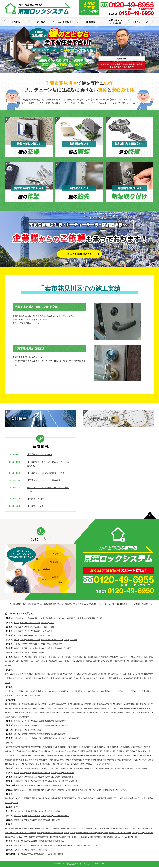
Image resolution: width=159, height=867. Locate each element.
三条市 (53, 721)
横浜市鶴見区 (141, 704)
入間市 (21, 691)
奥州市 (46, 627)
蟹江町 (107, 764)
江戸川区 (38, 674)
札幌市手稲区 (96, 618)
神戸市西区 (96, 798)
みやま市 (16, 837)
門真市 (125, 790)
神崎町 (136, 661)
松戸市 (117, 657)
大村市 (30, 841)
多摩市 (90, 678)
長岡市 (16, 721)
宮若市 (37, 837)
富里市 (27, 661)
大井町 (138, 713)
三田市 (115, 798)
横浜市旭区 (22, 704)
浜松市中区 (69, 768)
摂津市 (113, 790)
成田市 (99, 661)
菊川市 (133, 768)
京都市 (16, 781)
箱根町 (13, 717)
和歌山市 (48, 785)
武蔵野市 (14, 678)
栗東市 (59, 773)
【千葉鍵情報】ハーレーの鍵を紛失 (43, 480)
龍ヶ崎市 (52, 644)
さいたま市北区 (87, 691)
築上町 (134, 837)
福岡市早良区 (40, 828)
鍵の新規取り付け (73, 604)
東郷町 (111, 760)
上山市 (47, 635)
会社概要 (121, 604)
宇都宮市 (17, 648)
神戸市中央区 (41, 798)
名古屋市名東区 (54, 751)
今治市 (34, 820)
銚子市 (10, 665)
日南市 (46, 850)
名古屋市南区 (100, 755)
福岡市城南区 (72, 828)
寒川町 (114, 713)
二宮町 (126, 713)
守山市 (34, 773)
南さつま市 (45, 854)
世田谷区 (137, 674)
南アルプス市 (37, 734)
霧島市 (24, 854)
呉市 (16, 807)
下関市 (22, 811)
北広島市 (29, 618)
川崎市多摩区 (117, 708)
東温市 (22, 820)
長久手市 (57, 760)
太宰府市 (92, 833)
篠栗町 (85, 837)
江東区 (44, 674)
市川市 (22, 657)
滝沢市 (16, 627)
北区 (49, 674)
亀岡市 (28, 781)
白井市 (71, 661)
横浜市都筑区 (130, 704)
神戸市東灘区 (106, 798)
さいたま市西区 (115, 691)
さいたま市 (46, 691)
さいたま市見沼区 (73, 691)
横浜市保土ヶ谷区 (26, 708)
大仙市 (34, 631)
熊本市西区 (27, 846)
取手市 (46, 644)
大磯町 (120, 713)
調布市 (150, 674)
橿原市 (70, 777)
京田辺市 (66, 781)
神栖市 (59, 644)
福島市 (22, 640)
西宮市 (132, 798)
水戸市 (22, 644)
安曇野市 (46, 738)
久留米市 (32, 833)
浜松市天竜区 (19, 768)
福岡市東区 (9, 828)
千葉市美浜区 (76, 657)
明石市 (15, 803)
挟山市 (33, 691)
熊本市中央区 (38, 846)
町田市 (96, 678)
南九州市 (54, 854)
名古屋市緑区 (128, 751)
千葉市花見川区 (53, 657)
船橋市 (16, 657)
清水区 (92, 768)
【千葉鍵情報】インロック (39, 454)
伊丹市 (138, 798)
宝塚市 (126, 798)
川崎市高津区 (95, 708)
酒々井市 (20, 661)
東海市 (70, 760)
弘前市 (37, 623)
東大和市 (103, 678)
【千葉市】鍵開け (35, 499)
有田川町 (75, 785)
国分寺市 (66, 678)
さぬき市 (56, 816)
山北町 (149, 713)
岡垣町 (79, 837)
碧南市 (39, 760)
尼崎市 (150, 798)
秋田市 (28, 631)
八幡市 (53, 781)
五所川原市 (24, 623)
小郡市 (111, 833)
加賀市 (34, 730)
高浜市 (33, 760)
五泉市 (34, 721)
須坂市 (28, 738)
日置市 (30, 854)
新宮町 (115, 837)
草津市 (53, 773)
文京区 (54, 674)
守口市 (119, 790)
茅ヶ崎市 (67, 713)
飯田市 (77, 738)
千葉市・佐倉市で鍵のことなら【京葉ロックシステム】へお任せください (38, 9)
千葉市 (146, 657)
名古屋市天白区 (26, 755)
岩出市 (41, 785)
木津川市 (73, 781)
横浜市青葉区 (33, 704)
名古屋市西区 (126, 747)
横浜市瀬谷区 (107, 704)
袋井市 (145, 768)
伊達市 (61, 618)
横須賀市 (138, 708)
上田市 (40, 738)
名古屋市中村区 (28, 751)
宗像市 (72, 833)
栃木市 (63, 648)
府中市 (78, 678)
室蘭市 (78, 618)
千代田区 (78, 674)
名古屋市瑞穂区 (75, 755)
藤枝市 (108, 768)
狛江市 (144, 674)
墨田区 (31, 674)
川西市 (121, 798)
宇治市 (47, 781)
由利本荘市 (47, 631)
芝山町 (105, 661)
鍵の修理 (38, 604)
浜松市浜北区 (40, 768)
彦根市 (22, 773)
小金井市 (45, 678)
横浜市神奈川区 (11, 704)
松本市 (59, 738)
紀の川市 (34, 785)
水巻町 (91, 837)
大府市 (76, 760)
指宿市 (60, 854)
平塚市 (54, 713)
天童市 (36, 635)
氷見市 (16, 725)
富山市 (65, 725)
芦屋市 (144, 798)
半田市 (88, 760)
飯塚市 (39, 833)
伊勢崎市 (35, 653)
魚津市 (34, 725)
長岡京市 (41, 781)
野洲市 (40, 773)
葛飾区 (13, 674)
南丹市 (22, 781)
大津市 (28, 773)
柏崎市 (28, 721)
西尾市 (145, 755)
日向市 (22, 850)
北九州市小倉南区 (100, 828)
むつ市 (16, 623)
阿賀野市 (64, 721)
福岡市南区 (18, 828)
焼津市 (119, 768)
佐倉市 (55, 554)
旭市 (147, 661)
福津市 (134, 833)
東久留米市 (36, 678)
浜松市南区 (78, 768)
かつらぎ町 (26, 785)
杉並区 (130, 674)
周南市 (51, 811)
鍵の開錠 (27, 604)
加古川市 (8, 803)
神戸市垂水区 (86, 798)
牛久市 (40, 644)
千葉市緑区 (109, 657)
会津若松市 (45, 640)
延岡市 (16, 850)
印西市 (89, 661)
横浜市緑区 (37, 708)
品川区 (119, 674)
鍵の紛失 (58, 604)
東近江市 (46, 773)
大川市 (23, 837)
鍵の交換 (17, 604)
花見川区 (40, 559)
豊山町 (60, 764)
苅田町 (74, 837)
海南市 (62, 785)
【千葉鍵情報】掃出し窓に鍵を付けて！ (46, 473)
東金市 (134, 657)
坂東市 (34, 644)
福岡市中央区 (61, 828)
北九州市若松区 (142, 828)
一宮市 (148, 760)
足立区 (7, 674)
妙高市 (47, 721)
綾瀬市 (48, 713)
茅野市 (65, 738)
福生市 (142, 678)
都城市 (40, 850)
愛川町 (108, 713)
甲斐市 (22, 734)
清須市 (44, 764)
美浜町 (142, 760)
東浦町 (123, 760)
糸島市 (66, 833)
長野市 (22, 738)
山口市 (16, 811)
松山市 (28, 820)
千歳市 (47, 618)
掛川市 (139, 768)
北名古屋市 (52, 764)
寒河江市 (23, 635)
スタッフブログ (107, 604)
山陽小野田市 (31, 811)
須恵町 (103, 837)
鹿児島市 (36, 854)
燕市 (58, 721)
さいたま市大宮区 (101, 691)
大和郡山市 (30, 777)
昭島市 (131, 678)
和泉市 (107, 790)
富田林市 (89, 790)
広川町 (128, 837)
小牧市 (19, 764)
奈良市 (16, 777)
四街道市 (54, 562)
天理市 (37, 777)
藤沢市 (60, 713)
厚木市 (23, 713)
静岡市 (86, 768)
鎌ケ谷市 (64, 661)
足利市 (57, 648)
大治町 (101, 764)
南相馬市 (29, 640)
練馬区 (95, 674)
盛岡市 (22, 627)
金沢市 (22, 730)
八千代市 (39, 661)
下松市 (57, 811)
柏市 (76, 661)
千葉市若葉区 (87, 657)
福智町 (109, 837)
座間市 (43, 713)
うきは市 (30, 837)
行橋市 (99, 833)
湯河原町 (26, 717)
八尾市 (69, 790)
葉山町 (102, 713)
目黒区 (113, 674)
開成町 (7, 717)
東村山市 (52, 678)
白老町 (67, 618)
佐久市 (53, 738)
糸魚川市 (41, 721)
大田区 (125, 674)
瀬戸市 (64, 760)
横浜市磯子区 (44, 704)
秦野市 (74, 713)
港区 (90, 674)
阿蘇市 (65, 846)
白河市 (66, 640)
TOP (9, 604)
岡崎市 (120, 755)
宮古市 (28, 627)
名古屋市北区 (14, 755)
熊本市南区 (57, 846)
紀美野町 (55, 785)
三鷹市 (7, 678)
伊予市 (16, 820)
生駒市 (22, 777)
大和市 (29, 713)
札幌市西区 (86, 618)
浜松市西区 (59, 768)
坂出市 (43, 816)
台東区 (25, 674)
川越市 (39, 691)
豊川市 (10, 760)
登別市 (73, 618)
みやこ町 (121, 837)
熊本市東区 (48, 846)
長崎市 (53, 841)
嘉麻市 (10, 837)
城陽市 (59, 781)
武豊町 (136, 760)
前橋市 (22, 653)
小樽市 (36, 618)
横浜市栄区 (97, 704)
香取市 (142, 661)
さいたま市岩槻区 (58, 691)
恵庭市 (42, 618)
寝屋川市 (23, 790)
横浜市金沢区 (64, 704)
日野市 (116, 678)
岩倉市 (39, 764)
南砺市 (59, 725)
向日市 (34, 781)
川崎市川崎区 (63, 708)
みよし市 (138, 755)
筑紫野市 (59, 833)
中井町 (132, 713)
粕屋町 (62, 837)
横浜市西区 (13, 708)
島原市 (47, 841)
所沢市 (27, 691)
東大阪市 (62, 790)
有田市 (68, 785)
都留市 (62, 734)
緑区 (60, 582)
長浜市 (16, 773)
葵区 (97, 768)
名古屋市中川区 (75, 747)
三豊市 (24, 816)
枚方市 (16, 790)
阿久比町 (129, 760)
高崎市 (16, 653)
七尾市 (16, 730)
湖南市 (65, 773)
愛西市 (83, 764)
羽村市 (137, 678)
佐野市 (45, 648)
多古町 (130, 661)
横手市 (40, 631)
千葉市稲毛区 (65, 657)
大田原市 (25, 648)
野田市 (128, 657)
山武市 (111, 661)
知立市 (125, 755)
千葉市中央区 (98, 657)
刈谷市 (21, 760)
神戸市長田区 (63, 798)
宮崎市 (34, 850)
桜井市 (59, 777)
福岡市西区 (50, 828)
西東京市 (22, 678)
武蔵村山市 (123, 678)
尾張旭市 (32, 764)
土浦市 (16, 644)
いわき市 (73, 640)
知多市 (82, 760)
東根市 (30, 635)
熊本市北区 (18, 846)
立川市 (110, 678)
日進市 (51, 760)
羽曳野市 (81, 790)
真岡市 (51, 648)
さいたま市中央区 (142, 691)
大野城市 (79, 833)
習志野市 (29, 657)
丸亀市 (37, 816)
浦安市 (46, 661)
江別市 (16, 618)
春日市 (53, 833)
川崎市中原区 (84, 708)
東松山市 (8, 691)
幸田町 (117, 760)
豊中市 (55, 790)
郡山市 (53, 640)
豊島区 (66, 674)
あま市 (95, 764)
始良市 (18, 854)
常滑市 (93, 760)
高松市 (49, 816)
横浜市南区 (47, 708)
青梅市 (7, 683)
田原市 (105, 760)
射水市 (40, 725)
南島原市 (60, 841)
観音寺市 (17, 816)
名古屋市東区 (51, 755)
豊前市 (43, 837)
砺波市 (53, 725)
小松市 (28, 730)
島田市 (113, 768)
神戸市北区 (21, 798)
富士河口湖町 (54, 734)
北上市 (40, 627)
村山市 (16, 635)
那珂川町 (49, 837)
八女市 (105, 833)
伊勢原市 (80, 713)
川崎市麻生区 (129, 708)
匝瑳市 (124, 661)
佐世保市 (17, 841)
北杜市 (16, 734)
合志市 (71, 846)
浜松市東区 (50, 768)
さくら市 (32, 648)
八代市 (95, 846)
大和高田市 (51, 777)
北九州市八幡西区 (85, 828)
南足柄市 (96, 713)
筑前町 (97, 837)
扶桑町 (71, 764)
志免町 (56, 837)
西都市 (28, 850)
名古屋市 (8, 747)
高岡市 (22, 725)
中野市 (16, 738)
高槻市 (30, 790)
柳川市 (86, 833)
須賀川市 (59, 640)
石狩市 (22, 618)
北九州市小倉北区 (115, 828)
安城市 (131, 755)
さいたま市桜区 (22, 695)
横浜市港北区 (87, 704)
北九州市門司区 (129, 828)
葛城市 (64, 777)
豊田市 (45, 760)
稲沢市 (25, 764)
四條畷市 (36, 790)
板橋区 (60, 674)
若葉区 (55, 577)
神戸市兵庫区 (52, 798)
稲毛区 (46, 568)
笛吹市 (45, 734)
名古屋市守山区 (103, 751)
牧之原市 (126, 768)
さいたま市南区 (35, 695)
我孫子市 (82, 661)
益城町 (77, 846)
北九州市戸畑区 (22, 833)
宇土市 (83, 846)
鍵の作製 (48, 604)
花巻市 (34, 627)
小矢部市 (46, 725)
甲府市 (28, 734)
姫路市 (7, 798)
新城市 (99, 760)
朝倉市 (128, 833)
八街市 (140, 657)
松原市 (74, 790)
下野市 (69, 648)
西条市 (40, 820)
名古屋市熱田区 (101, 747)
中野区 (101, 674)
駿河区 (102, 768)
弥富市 (89, 764)
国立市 (73, 678)
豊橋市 (16, 760)
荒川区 (19, 674)
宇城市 (89, 846)
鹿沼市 (39, 648)
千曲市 (34, 738)
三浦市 (10, 713)
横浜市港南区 (76, 704)
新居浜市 (46, 820)
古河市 (28, 644)
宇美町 (68, 837)
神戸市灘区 (30, 798)
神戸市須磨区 (74, 798)
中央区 (45, 580)
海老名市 (36, 713)
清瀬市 (29, 678)
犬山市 (13, 764)
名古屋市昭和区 (49, 747)
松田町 (143, 713)
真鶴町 (19, 717)
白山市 (40, 730)
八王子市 (149, 678)
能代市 (22, 631)
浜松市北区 (29, 768)
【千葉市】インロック (37, 506)
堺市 (95, 790)
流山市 (122, 657)
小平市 (59, 678)
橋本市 (18, 785)
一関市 (51, 627)
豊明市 (27, 760)
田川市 (140, 833)
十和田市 (44, 623)
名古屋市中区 (25, 747)
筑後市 (146, 833)
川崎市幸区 (73, 708)
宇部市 (39, 811)
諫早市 (36, 841)
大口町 (65, 764)
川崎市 (55, 708)
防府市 (45, 811)
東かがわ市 (64, 816)
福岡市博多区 (29, 828)
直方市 (123, 833)
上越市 (22, 721)
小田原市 (88, 713)
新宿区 (72, 674)
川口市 (15, 691)
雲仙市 (42, 841)
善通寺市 (31, 816)
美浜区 (36, 569)
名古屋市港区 (79, 751)
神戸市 (13, 798)
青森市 (32, 623)
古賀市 (117, 833)
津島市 (77, 764)
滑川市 (28, 725)
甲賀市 (71, 773)
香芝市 (43, 777)
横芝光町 (117, 661)
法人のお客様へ (91, 604)
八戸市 (51, 623)
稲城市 (84, 678)
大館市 (16, 631)
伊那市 (71, 738)
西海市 (24, 841)
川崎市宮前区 (106, 708)
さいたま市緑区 (128, 691)
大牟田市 (46, 833)
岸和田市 (100, 790)
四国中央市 (55, 820)
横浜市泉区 (54, 704)
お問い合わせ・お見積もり (139, 604)
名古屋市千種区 (15, 751)
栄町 (94, 661)
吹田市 (43, 790)
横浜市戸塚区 (119, 704)
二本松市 (36, 640)
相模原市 (16, 713)
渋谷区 (107, 674)
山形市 (42, 635)
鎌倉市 (145, 708)
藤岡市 (42, 653)
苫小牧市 (54, 618)
